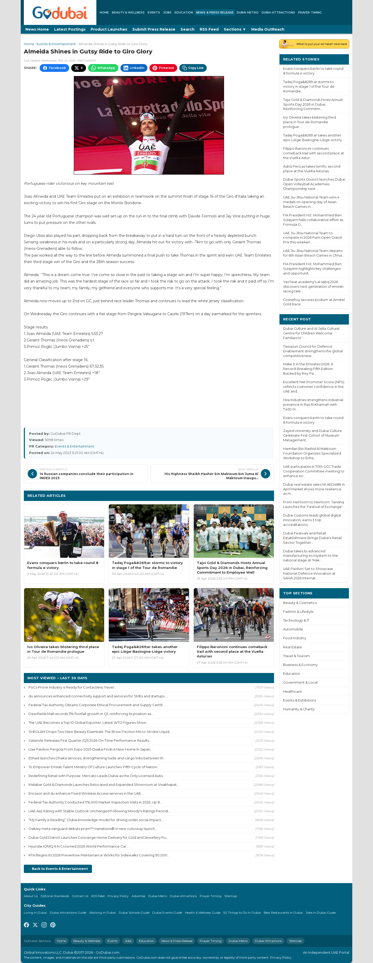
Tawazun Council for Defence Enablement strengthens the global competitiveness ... (313, 351)
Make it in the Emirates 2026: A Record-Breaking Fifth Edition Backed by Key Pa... (308, 368)
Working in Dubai (102, 912)
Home (104, 12)
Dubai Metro (248, 12)
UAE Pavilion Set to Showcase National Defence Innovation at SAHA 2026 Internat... (309, 573)
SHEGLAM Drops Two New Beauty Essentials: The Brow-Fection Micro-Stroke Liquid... (100, 732)
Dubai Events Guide (167, 912)
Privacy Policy (118, 896)
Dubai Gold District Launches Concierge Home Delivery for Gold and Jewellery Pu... (98, 837)
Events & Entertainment (56, 44)
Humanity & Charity (299, 709)
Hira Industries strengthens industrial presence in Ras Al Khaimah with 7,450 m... (313, 404)
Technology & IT (296, 620)
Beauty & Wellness (128, 12)
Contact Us (80, 896)
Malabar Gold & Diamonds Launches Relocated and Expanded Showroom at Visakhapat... (103, 784)
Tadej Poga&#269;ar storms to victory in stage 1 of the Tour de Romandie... (308, 86)
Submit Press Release (153, 29)
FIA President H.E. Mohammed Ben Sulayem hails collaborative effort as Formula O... (313, 219)
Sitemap (230, 896)
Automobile (293, 629)
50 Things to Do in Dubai (242, 912)
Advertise (138, 896)
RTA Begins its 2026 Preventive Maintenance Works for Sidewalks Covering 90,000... (99, 855)
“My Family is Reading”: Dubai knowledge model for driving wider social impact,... (96, 820)
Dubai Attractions (278, 12)
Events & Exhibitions (299, 700)
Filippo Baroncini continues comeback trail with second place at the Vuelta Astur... (313, 153)
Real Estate (292, 647)
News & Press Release (215, 12)
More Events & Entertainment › (241, 495)
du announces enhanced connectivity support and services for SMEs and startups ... (98, 696)
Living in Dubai (35, 912)
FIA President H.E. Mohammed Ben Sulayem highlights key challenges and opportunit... (312, 268)
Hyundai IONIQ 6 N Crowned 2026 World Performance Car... (78, 846)
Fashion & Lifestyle (298, 612)
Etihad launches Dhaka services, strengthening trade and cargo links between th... (97, 758)
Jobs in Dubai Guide (321, 912)
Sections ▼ (235, 29)
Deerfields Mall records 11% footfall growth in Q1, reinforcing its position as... (90, 714)
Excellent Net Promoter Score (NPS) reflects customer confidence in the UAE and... (313, 386)
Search (188, 29)
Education (184, 12)
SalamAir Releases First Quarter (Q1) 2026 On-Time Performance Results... (89, 740)
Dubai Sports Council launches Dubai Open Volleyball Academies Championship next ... (314, 184)
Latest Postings (69, 29)
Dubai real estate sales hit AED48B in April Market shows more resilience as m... (314, 489)
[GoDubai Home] (60, 12)
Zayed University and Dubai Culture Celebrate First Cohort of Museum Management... (312, 435)
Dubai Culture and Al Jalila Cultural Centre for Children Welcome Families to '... (311, 333)
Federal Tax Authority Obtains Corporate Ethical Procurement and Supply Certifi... (96, 705)
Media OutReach (267, 29)
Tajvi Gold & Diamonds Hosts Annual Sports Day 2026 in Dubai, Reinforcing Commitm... (313, 104)
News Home (37, 29)
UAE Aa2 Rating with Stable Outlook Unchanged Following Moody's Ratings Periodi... (99, 811)
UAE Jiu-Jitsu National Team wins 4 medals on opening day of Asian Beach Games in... (311, 202)
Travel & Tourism (296, 656)
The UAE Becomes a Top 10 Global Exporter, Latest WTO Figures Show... (88, 722)
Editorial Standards (55, 896)
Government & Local (300, 682)
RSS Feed (209, 29)
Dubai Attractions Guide (68, 912)
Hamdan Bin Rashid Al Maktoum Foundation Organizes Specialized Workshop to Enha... (312, 453)
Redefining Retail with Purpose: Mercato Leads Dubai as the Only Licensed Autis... (96, 776)
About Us (31, 896)
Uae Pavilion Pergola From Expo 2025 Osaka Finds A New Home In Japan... (90, 749)
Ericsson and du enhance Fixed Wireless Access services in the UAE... (85, 793)
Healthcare (292, 691)
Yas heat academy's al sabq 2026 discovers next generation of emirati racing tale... (313, 286)
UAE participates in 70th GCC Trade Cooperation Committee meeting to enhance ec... (313, 471)
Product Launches (109, 29)
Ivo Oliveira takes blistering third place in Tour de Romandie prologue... (309, 122)
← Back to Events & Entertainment (58, 869)
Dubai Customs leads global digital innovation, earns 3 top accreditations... (312, 520)
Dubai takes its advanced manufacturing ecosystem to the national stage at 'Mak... (310, 555)
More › (339, 59)
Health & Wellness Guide (202, 912)
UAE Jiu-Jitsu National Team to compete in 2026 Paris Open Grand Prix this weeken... (312, 237)
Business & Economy (300, 665)
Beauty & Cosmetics (300, 603)
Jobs (167, 12)
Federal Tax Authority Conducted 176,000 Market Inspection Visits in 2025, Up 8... (95, 802)
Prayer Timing (310, 12)
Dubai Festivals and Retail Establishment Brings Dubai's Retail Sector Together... (312, 538)
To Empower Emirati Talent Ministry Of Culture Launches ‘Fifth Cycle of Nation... (93, 767)
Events (154, 12)
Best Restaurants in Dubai (283, 912)
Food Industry (294, 638)
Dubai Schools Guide (134, 912)
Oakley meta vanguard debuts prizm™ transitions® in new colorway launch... (92, 829)
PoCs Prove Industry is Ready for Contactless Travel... (72, 687)
